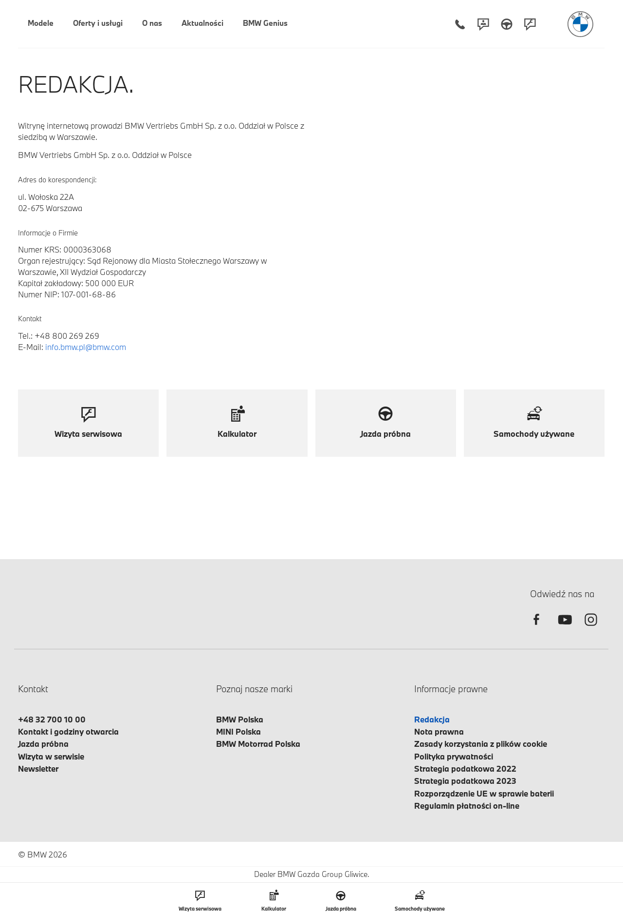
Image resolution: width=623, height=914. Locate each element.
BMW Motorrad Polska (258, 744)
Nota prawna (439, 731)
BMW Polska (239, 719)
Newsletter (38, 768)
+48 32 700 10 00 (52, 719)
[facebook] (536, 628)
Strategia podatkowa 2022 (465, 768)
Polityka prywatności (453, 756)
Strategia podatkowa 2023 (465, 781)
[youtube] (563, 628)
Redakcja (432, 719)
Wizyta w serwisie (51, 756)
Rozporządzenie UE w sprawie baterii (484, 793)
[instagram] (591, 628)
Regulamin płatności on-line (466, 805)
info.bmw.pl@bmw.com (85, 347)
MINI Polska (238, 731)
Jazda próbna (43, 744)
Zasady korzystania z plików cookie (480, 744)
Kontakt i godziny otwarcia (68, 731)
